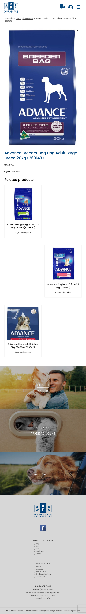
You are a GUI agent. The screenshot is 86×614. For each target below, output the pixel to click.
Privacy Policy (38, 610)
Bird (37, 548)
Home (18, 18)
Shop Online (27, 18)
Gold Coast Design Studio (69, 610)
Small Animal (41, 551)
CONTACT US (43, 474)
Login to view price (12, 171)
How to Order (41, 571)
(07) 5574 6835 (46, 589)
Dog (37, 543)
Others (38, 554)
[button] (78, 31)
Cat (37, 546)
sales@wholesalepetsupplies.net (46, 592)
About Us (39, 569)
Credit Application (43, 574)
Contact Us (40, 576)
